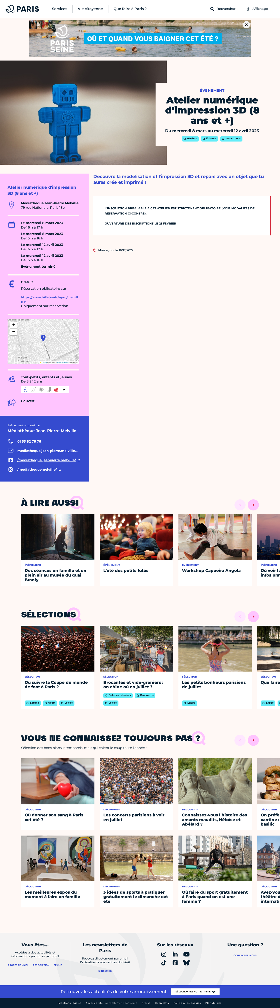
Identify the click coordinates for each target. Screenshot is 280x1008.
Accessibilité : (111, 1003)
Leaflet (43, 362)
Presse (146, 1003)
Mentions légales (69, 1003)
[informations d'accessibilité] (45, 389)
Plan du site (213, 1003)
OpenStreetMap (63, 362)
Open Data (162, 1003)
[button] (43, 338)
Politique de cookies (187, 1003)
